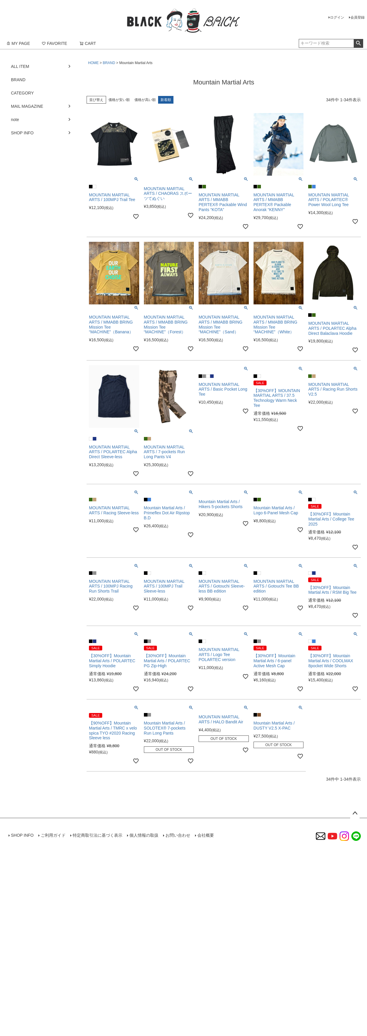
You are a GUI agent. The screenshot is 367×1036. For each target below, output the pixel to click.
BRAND (109, 63)
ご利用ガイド (53, 835)
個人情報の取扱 (143, 835)
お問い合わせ (177, 835)
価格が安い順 (119, 100)
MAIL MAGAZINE (27, 106)
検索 (358, 43)
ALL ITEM (20, 66)
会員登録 (357, 17)
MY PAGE (18, 43)
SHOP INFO (22, 132)
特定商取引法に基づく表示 (97, 835)
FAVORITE (54, 43)
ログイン (337, 17)
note (15, 119)
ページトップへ (355, 813)
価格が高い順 (145, 100)
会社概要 (205, 835)
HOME (93, 63)
